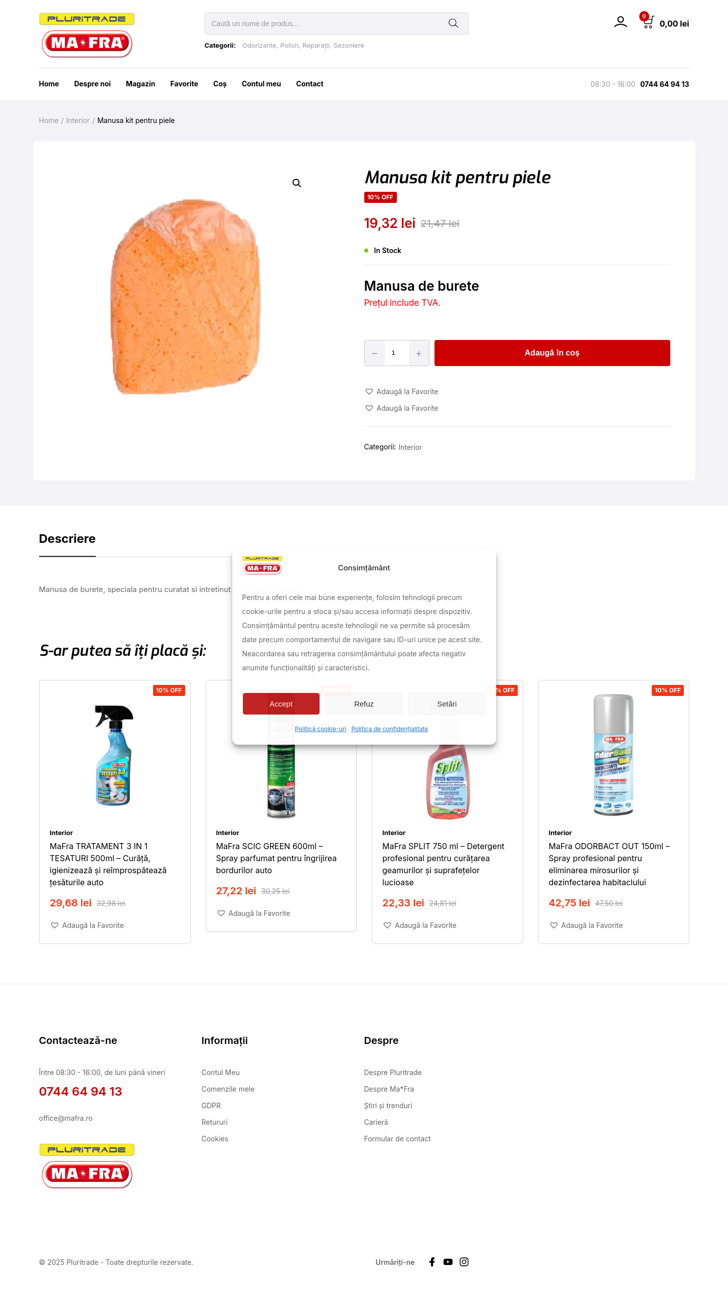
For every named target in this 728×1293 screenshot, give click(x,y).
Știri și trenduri (388, 1105)
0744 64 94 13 (664, 84)
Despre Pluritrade (393, 1072)
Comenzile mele (228, 1089)
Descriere (67, 538)
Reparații (316, 45)
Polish (289, 45)
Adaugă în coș (552, 352)
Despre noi (92, 83)
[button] (297, 183)
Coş (220, 83)
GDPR (211, 1105)
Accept (281, 703)
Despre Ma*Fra (389, 1089)
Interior (78, 120)
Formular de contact (397, 1138)
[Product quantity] (397, 353)
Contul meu (261, 83)
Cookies (215, 1138)
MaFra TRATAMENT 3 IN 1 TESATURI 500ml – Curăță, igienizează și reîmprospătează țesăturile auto (108, 864)
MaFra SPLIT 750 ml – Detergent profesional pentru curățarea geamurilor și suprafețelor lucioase (443, 864)
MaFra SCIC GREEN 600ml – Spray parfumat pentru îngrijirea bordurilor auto (276, 858)
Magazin (141, 83)
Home (49, 83)
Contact (309, 83)
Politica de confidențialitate (389, 729)
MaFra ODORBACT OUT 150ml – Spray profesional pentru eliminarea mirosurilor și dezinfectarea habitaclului (608, 864)
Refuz (364, 703)
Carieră (376, 1122)
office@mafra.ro (66, 1118)
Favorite (185, 83)
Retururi (215, 1122)
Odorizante (259, 45)
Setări (447, 703)
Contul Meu (221, 1072)
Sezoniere (349, 45)
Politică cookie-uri (320, 729)
